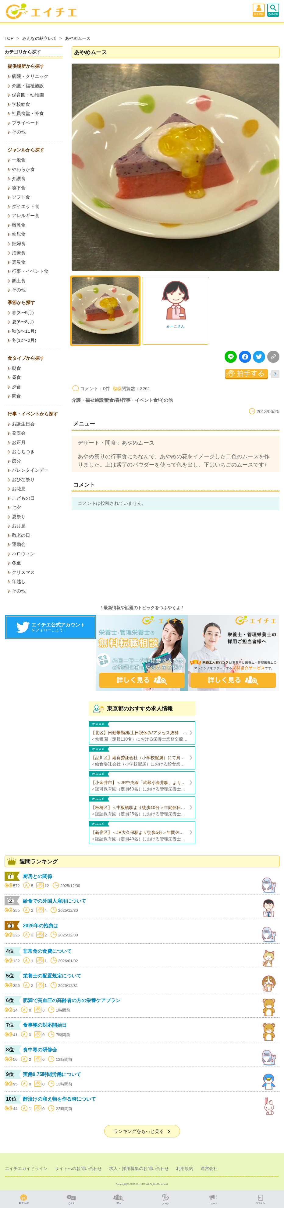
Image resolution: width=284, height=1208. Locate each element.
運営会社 (209, 1168)
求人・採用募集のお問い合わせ (139, 1168)
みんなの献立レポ (39, 38)
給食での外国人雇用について (54, 901)
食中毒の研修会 (40, 1049)
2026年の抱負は (40, 925)
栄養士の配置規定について (52, 975)
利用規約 (184, 1168)
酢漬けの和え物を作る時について (59, 1099)
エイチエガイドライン (26, 1168)
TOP (9, 38)
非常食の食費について (47, 951)
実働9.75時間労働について (52, 1074)
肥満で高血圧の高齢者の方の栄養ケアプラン (71, 1000)
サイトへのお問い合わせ (78, 1168)
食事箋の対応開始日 (45, 1025)
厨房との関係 (37, 876)
